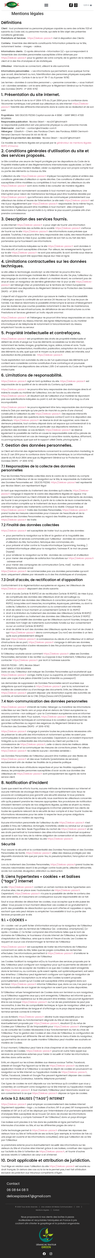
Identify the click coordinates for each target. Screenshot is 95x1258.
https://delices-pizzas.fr (40, 38)
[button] (46, 5)
